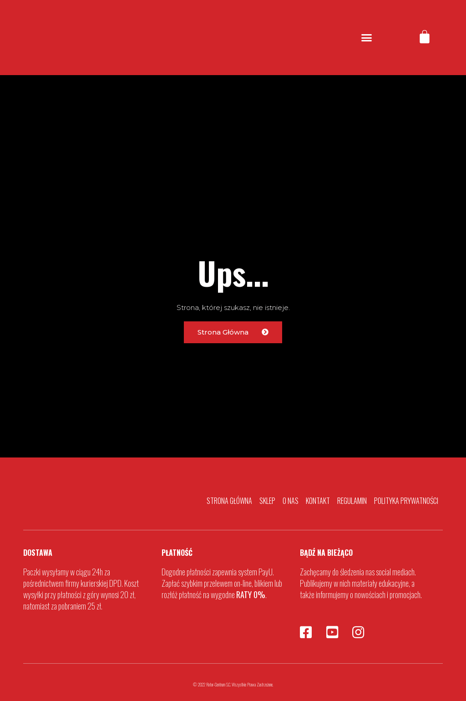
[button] (366, 37)
